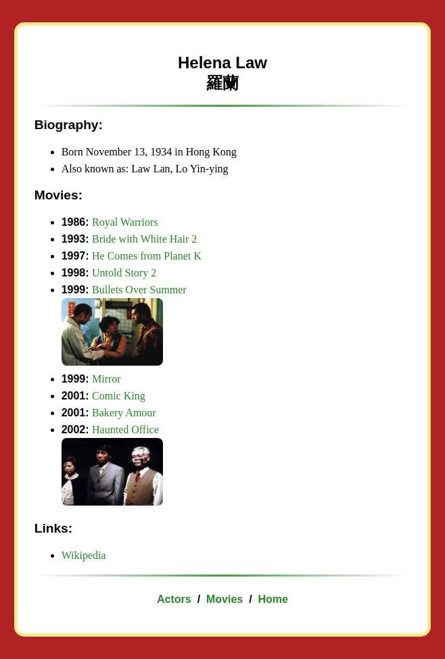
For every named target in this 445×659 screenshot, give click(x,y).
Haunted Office (125, 429)
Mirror (106, 379)
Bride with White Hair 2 (144, 239)
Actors (174, 599)
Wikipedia (84, 555)
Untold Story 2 (124, 272)
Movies (224, 599)
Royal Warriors (125, 222)
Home (272, 599)
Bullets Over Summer (139, 289)
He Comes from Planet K (147, 256)
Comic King (118, 395)
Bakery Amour (124, 412)
